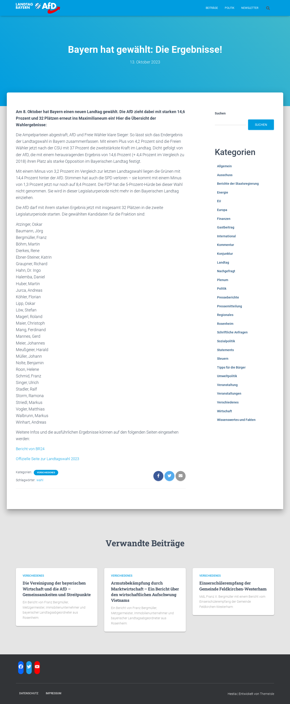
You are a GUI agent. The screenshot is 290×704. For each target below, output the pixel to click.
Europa (222, 210)
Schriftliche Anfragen (232, 332)
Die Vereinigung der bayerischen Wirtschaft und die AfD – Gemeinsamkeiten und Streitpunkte (57, 588)
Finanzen (223, 219)
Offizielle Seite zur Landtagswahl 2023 (49, 458)
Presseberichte (228, 297)
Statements (225, 350)
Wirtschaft (224, 411)
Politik (229, 8)
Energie (222, 192)
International (226, 236)
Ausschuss (224, 175)
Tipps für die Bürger (231, 367)
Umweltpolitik (227, 376)
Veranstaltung (227, 385)
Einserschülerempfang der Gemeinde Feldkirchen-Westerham (233, 585)
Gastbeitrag (225, 227)
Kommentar (225, 245)
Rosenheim (225, 323)
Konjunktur (225, 253)
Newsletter (249, 8)
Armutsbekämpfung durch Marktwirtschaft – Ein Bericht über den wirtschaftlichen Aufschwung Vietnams (145, 591)
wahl (39, 480)
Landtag (223, 262)
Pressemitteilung (229, 306)
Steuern (222, 358)
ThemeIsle (267, 694)
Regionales (225, 315)
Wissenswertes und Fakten (236, 420)
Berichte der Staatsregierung (238, 183)
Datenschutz (28, 693)
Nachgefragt (226, 271)
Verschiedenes (46, 472)
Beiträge (212, 8)
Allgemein (224, 166)
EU (219, 201)
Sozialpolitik (226, 341)
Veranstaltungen (229, 393)
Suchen (220, 113)
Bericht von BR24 (31, 448)
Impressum (53, 693)
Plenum (222, 280)
